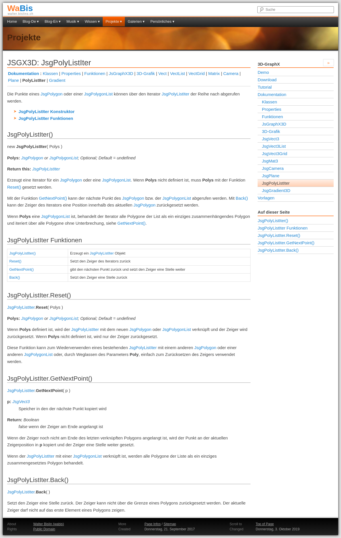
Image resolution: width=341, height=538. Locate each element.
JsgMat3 (270, 161)
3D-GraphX (269, 64)
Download (267, 79)
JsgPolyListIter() (22, 253)
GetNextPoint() (53, 198)
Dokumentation (23, 73)
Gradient (57, 80)
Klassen (50, 73)
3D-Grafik (146, 73)
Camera (230, 73)
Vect (162, 73)
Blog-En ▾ (53, 21)
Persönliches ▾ (162, 21)
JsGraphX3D (121, 73)
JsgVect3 (21, 401)
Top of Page (265, 524)
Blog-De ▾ (31, 21)
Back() (242, 198)
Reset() (14, 187)
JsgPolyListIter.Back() (278, 250)
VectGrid (196, 73)
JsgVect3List (274, 146)
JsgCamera (273, 168)
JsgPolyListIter (176, 93)
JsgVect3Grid (274, 153)
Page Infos (152, 524)
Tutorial (264, 87)
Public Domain (44, 529)
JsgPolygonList (98, 93)
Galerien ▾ (136, 21)
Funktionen (94, 73)
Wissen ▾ (92, 21)
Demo (263, 72)
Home (12, 21)
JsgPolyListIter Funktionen (45, 118)
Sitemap (170, 524)
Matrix (214, 73)
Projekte (24, 37)
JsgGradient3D (276, 190)
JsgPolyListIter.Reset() (279, 235)
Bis (20, 8)
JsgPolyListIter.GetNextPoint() (286, 242)
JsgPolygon (52, 93)
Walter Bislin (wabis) (48, 524)
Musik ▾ (72, 21)
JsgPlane (270, 175)
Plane (13, 80)
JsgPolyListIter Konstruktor (46, 111)
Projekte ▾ (114, 21)
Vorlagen (266, 197)
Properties (71, 73)
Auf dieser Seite (274, 212)
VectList (177, 73)
